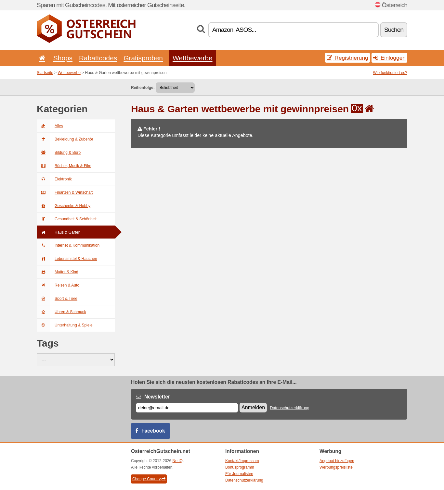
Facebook (153, 431)
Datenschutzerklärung (289, 408)
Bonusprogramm (239, 467)
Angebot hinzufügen (337, 461)
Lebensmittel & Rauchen (67, 258)
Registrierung (347, 58)
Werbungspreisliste (336, 467)
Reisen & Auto (58, 285)
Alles (50, 125)
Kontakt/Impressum (242, 461)
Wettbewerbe (193, 58)
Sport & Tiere (57, 298)
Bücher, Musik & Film (64, 165)
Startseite (45, 72)
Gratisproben (143, 58)
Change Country (148, 479)
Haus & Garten (58, 232)
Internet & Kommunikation (68, 245)
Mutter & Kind (57, 271)
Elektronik (54, 179)
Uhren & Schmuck (61, 311)
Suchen (393, 29)
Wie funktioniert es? (390, 72)
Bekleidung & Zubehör (65, 139)
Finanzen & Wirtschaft (65, 192)
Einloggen (389, 58)
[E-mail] (187, 407)
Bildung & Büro (59, 152)
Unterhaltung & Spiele (65, 325)
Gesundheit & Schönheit (67, 219)
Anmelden (253, 407)
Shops (62, 58)
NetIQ (178, 461)
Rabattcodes (98, 58)
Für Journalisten (239, 474)
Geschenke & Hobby (63, 205)
